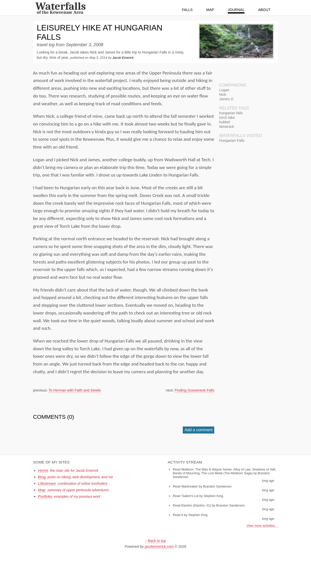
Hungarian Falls (231, 140)
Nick (222, 94)
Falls (187, 10)
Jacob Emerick (123, 58)
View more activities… (262, 526)
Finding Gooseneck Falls (194, 390)
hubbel (224, 122)
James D (226, 99)
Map (210, 10)
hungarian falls (231, 113)
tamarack (226, 126)
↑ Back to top (155, 541)
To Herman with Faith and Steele (74, 390)
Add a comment (198, 430)
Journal (236, 10)
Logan (224, 90)
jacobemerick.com (159, 546)
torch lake (227, 118)
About (264, 10)
